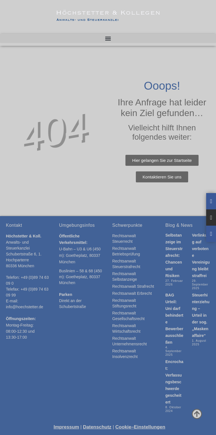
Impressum (66, 427)
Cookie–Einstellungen (140, 427)
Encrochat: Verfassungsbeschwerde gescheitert (174, 381)
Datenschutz (97, 427)
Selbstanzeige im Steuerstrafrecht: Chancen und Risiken (174, 255)
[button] (108, 38)
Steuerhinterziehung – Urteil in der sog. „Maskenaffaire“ (201, 315)
